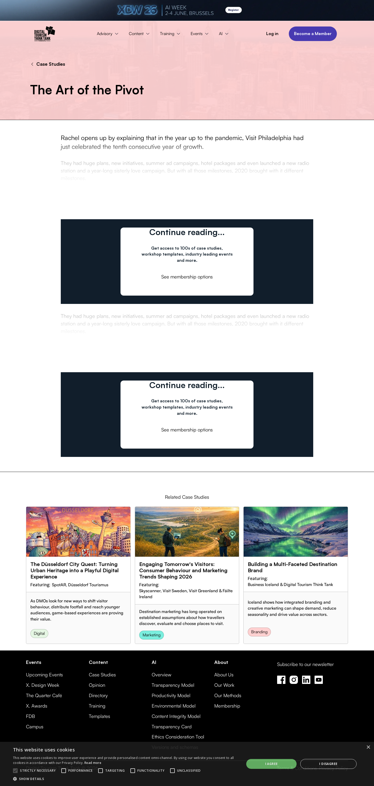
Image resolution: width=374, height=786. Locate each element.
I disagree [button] (328, 764)
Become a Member (313, 33)
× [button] (368, 747)
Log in (272, 33)
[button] (109, 33)
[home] (44, 33)
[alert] (187, 764)
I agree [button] (271, 764)
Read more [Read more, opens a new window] (92, 763)
